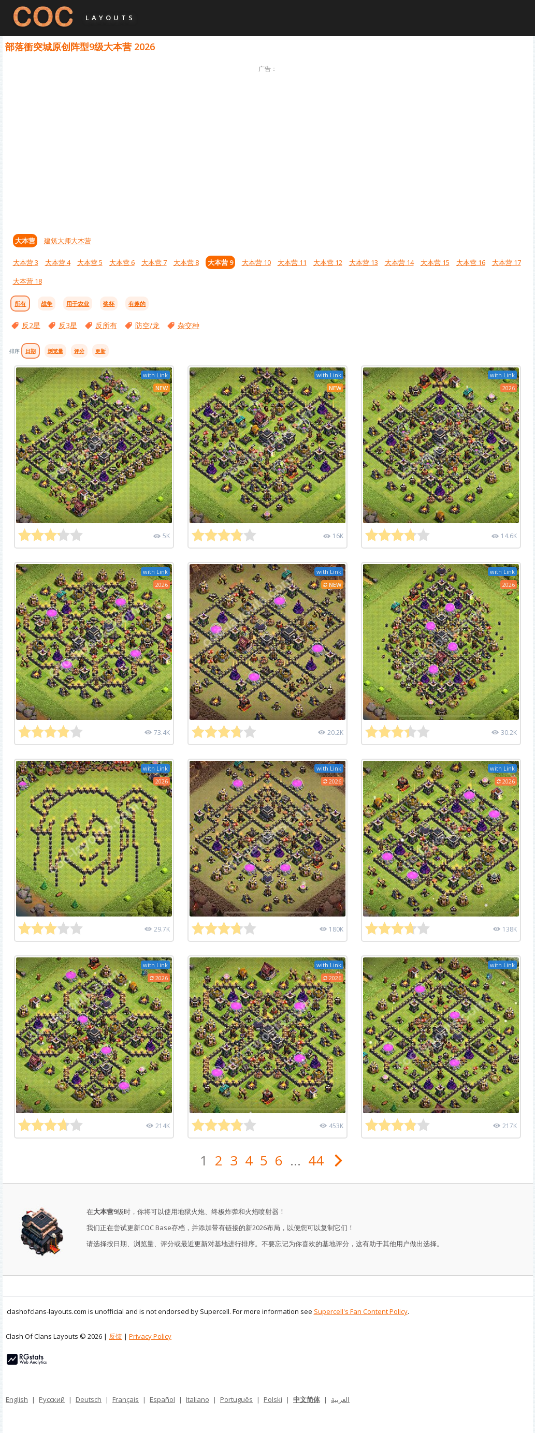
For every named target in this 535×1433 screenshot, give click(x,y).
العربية (340, 1399)
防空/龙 (147, 325)
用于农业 (77, 303)
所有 (20, 303)
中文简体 (306, 1399)
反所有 (106, 325)
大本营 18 (27, 281)
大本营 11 (292, 262)
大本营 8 (186, 262)
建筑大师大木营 (67, 240)
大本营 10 (256, 262)
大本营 (25, 240)
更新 (100, 350)
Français (125, 1399)
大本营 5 (90, 262)
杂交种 (188, 325)
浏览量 (55, 350)
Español (162, 1399)
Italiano (197, 1399)
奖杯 (108, 303)
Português (236, 1399)
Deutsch (89, 1399)
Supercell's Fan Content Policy (361, 1311)
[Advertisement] (268, 147)
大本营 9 (220, 262)
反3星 (68, 325)
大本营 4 (57, 262)
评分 (79, 350)
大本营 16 (470, 262)
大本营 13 (363, 262)
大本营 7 (154, 262)
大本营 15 (435, 262)
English (17, 1399)
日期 (30, 350)
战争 (46, 303)
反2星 (31, 325)
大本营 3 (25, 262)
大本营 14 (399, 262)
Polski (273, 1399)
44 (316, 1160)
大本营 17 (506, 262)
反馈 (115, 1336)
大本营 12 (327, 262)
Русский (52, 1399)
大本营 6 (122, 262)
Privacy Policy (150, 1336)
